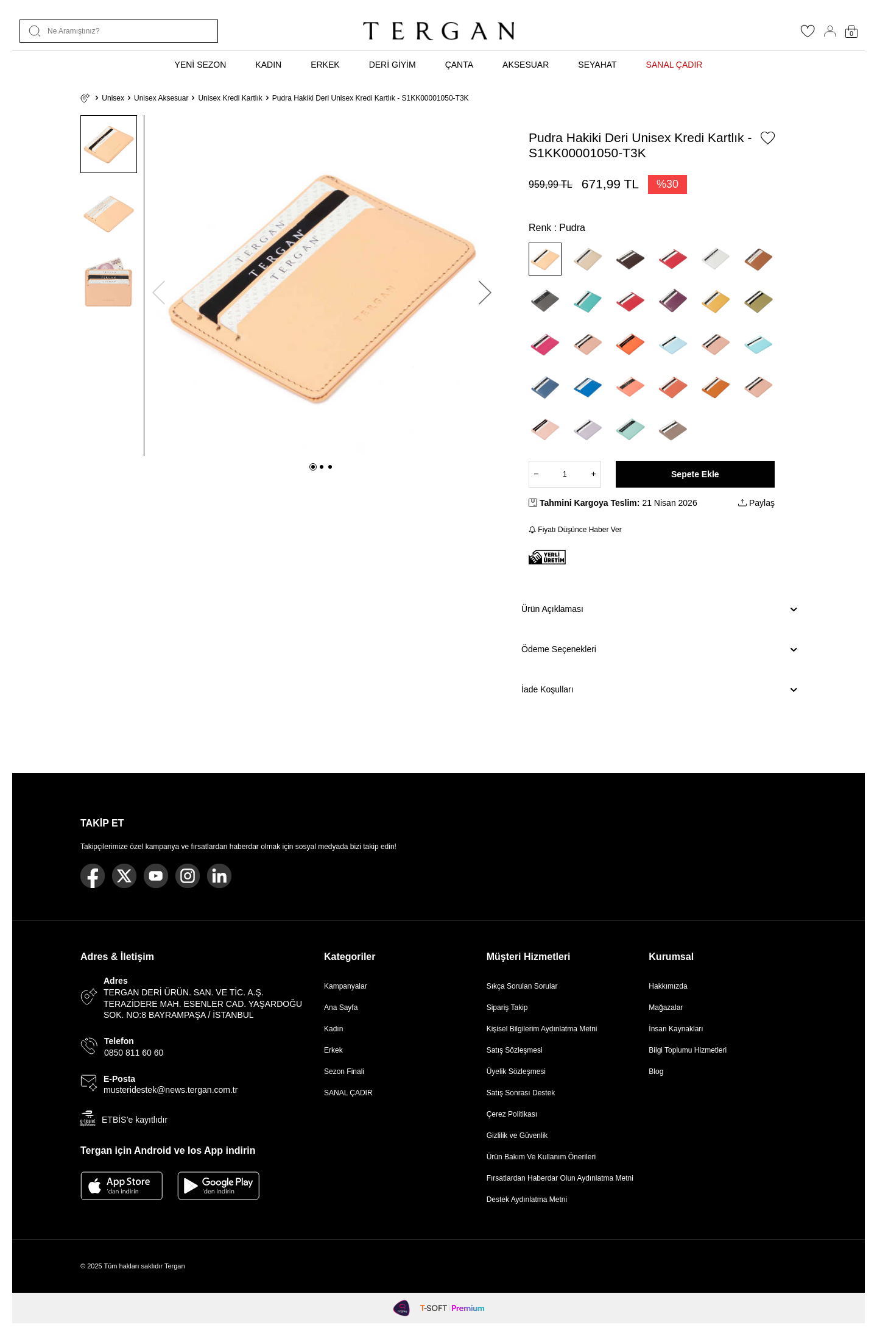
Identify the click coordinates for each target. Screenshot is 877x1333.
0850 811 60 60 (133, 1053)
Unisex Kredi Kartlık (230, 98)
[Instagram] (187, 876)
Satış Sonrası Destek (521, 1093)
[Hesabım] (830, 31)
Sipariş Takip (507, 1007)
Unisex (113, 98)
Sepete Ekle (695, 474)
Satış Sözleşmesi (515, 1050)
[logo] (438, 31)
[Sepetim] (851, 31)
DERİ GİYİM (392, 64)
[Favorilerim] (807, 35)
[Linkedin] (219, 876)
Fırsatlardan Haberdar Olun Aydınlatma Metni (560, 1178)
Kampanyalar (345, 986)
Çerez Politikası (512, 1114)
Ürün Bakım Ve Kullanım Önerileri (541, 1157)
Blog (656, 1071)
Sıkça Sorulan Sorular (522, 986)
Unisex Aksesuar (161, 98)
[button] (313, 467)
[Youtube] (156, 876)
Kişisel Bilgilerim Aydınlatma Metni (544, 1029)
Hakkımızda (668, 986)
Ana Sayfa (340, 1007)
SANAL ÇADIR (674, 64)
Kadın (333, 1029)
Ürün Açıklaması (659, 609)
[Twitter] (124, 876)
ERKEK (325, 64)
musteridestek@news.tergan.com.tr (171, 1090)
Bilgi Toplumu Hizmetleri (688, 1050)
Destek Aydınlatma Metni (527, 1199)
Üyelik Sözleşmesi (516, 1071)
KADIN (268, 64)
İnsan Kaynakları (676, 1029)
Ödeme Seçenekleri (659, 649)
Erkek (333, 1050)
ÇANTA (459, 64)
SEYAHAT (597, 64)
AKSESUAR (525, 64)
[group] (322, 285)
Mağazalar (666, 1007)
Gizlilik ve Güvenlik (517, 1135)
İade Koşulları (659, 689)
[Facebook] (92, 876)
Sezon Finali (344, 1071)
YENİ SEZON (201, 64)
